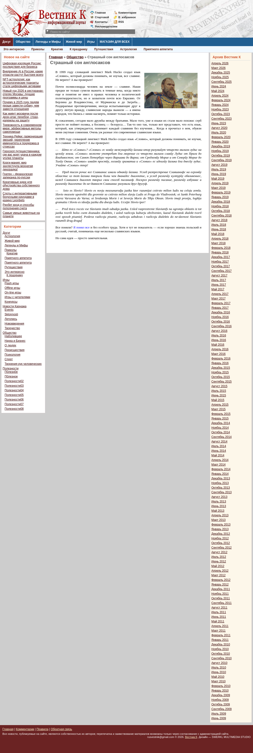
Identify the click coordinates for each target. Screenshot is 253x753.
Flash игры (12, 283)
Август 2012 (219, 552)
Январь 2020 (220, 141)
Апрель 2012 (220, 570)
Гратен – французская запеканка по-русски (18, 175)
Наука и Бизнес (15, 341)
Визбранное (127, 17)
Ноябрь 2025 (220, 77)
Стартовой (102, 17)
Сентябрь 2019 (221, 160)
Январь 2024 (220, 105)
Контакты (101, 21)
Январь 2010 (220, 690)
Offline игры (12, 288)
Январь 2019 (220, 197)
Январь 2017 (220, 308)
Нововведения (14, 323)
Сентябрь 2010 (221, 658)
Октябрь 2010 (220, 653)
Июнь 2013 (218, 506)
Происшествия (14, 350)
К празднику (78, 49)
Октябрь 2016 (220, 321)
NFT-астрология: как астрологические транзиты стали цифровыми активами (22, 83)
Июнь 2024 (218, 86)
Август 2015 (219, 386)
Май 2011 (217, 621)
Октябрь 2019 (220, 155)
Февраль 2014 (220, 469)
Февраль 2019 (220, 192)
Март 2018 (218, 243)
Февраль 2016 (220, 358)
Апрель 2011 (220, 626)
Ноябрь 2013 (220, 483)
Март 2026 (218, 68)
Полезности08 (14, 408)
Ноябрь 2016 (220, 317)
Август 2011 (219, 607)
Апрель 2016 (220, 349)
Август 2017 (219, 275)
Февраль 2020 (220, 137)
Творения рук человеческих (23, 364)
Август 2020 (219, 128)
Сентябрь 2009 (221, 709)
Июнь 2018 (218, 229)
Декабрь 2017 (220, 257)
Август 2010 (219, 663)
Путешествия (103, 49)
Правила (42, 729)
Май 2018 (217, 234)
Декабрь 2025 (220, 72)
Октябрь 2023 (220, 114)
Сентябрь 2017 (221, 271)
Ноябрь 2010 (220, 649)
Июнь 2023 (218, 123)
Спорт (9, 359)
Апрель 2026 (220, 63)
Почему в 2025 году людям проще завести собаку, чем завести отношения (21, 105)
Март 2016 (218, 354)
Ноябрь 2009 (220, 700)
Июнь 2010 (218, 672)
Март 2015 (218, 409)
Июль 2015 (218, 391)
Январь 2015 (220, 418)
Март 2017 (218, 298)
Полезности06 (14, 399)
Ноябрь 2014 (220, 427)
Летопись (11, 319)
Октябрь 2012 (220, 543)
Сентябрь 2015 (221, 381)
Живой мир (74, 41)
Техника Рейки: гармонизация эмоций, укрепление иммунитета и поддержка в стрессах (23, 141)
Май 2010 (217, 676)
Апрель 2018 (220, 238)
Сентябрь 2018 (221, 215)
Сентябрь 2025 (221, 82)
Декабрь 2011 (220, 589)
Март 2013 (218, 520)
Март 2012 (218, 575)
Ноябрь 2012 (220, 538)
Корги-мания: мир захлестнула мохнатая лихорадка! (18, 166)
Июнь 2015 (218, 395)
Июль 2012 (218, 557)
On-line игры (13, 292)
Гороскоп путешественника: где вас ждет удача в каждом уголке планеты (22, 155)
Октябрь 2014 (220, 432)
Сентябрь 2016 (221, 326)
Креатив (57, 49)
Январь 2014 (220, 474)
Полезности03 (14, 385)
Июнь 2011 (218, 617)
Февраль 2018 (220, 248)
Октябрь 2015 (220, 377)
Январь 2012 (220, 584)
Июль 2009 (218, 713)
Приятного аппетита (158, 49)
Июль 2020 (218, 132)
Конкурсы (11, 301)
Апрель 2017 (220, 294)
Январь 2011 (220, 640)
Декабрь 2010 (220, 644)
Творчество (12, 328)
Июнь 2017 (218, 284)
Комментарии (127, 12)
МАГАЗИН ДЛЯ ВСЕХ (115, 41)
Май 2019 (217, 178)
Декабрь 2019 (220, 146)
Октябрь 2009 (220, 704)
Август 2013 (219, 497)
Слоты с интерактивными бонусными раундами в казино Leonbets (20, 197)
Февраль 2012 (220, 580)
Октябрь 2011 (220, 598)
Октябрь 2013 (220, 487)
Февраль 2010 (220, 686)
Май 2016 (217, 344)
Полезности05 (14, 395)
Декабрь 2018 (220, 201)
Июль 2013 (218, 501)
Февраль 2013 (220, 524)
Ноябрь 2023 (220, 109)
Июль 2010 (218, 667)
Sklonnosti (11, 314)
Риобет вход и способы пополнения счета (18, 206)
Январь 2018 (220, 252)
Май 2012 (217, 566)
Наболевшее (13, 336)
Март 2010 (218, 681)
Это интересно (13, 49)
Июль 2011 (218, 612)
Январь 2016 (220, 363)
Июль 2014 (218, 446)
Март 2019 (218, 188)
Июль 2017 (218, 280)
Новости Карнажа (14, 306)
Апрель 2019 (220, 183)
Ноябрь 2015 (220, 372)
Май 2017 (217, 289)
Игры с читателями (17, 297)
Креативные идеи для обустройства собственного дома (21, 185)
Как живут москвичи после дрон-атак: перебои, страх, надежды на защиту (21, 117)
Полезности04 (14, 390)
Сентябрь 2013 (221, 492)
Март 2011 (218, 630)
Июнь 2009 (218, 718)
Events (9, 309)
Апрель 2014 (220, 460)
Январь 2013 (220, 529)
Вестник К (191, 737)
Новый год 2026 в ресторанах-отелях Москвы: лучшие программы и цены (23, 94)
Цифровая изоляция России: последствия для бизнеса (22, 65)
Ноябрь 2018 (220, 206)
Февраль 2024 (220, 100)
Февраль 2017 (220, 303)
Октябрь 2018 (220, 211)
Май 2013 (217, 510)
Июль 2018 (218, 224)
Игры (91, 41)
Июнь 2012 (218, 561)
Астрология (128, 49)
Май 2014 (217, 455)
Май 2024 (217, 91)
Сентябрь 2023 (221, 118)
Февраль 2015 (220, 414)
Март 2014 (218, 464)
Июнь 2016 (218, 340)
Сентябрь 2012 (221, 547)
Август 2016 (219, 331)
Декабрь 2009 (220, 695)
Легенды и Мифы (48, 41)
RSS (121, 21)
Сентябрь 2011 (221, 603)
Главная (100, 12)
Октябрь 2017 (220, 266)
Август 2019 (219, 165)
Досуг (6, 41)
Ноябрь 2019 (220, 151)
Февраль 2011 (220, 635)
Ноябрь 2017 (220, 261)
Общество (23, 41)
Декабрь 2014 (220, 423)
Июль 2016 (218, 335)
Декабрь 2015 (220, 367)
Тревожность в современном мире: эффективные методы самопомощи (22, 128)
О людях (10, 345)
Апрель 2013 (220, 515)
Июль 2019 (218, 169)
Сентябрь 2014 (221, 437)
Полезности (10, 368)
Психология (12, 354)
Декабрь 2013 (220, 478)
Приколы (37, 49)
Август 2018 (219, 220)
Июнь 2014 (218, 450)
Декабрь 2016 (220, 312)
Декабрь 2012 (220, 533)
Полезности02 (14, 381)
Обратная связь (61, 729)
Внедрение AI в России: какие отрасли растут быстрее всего (23, 73)
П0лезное (11, 376)
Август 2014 (219, 441)
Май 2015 (217, 400)
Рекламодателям (104, 26)
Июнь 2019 (218, 174)
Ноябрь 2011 (220, 593)
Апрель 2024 (220, 95)
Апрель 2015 (220, 404)
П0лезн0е (11, 372)
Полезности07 (14, 404)
